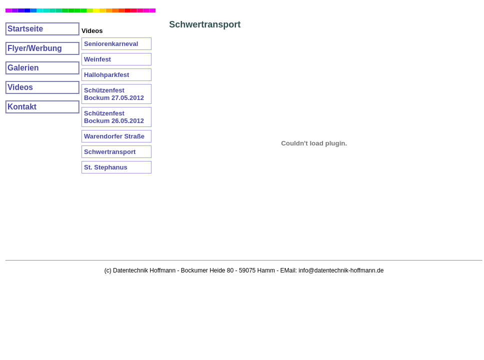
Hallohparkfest (106, 74)
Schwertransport (110, 152)
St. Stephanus (106, 167)
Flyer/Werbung (35, 48)
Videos (20, 87)
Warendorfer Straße (114, 136)
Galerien (23, 68)
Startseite (25, 28)
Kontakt (22, 106)
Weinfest (97, 59)
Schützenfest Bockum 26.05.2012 (114, 117)
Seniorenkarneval (111, 44)
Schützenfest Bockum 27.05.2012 (114, 94)
